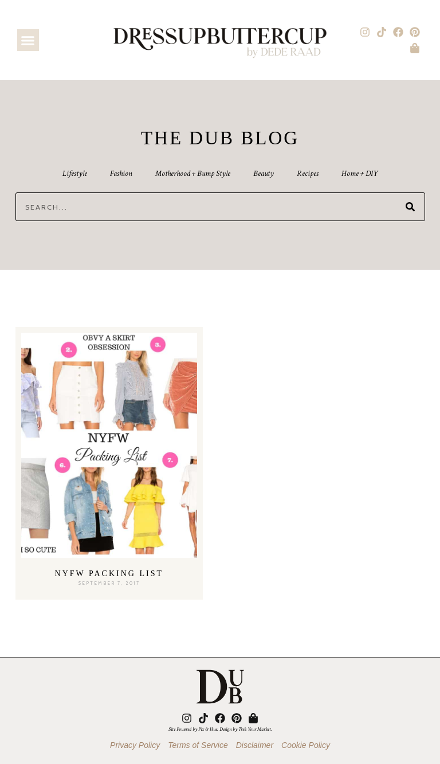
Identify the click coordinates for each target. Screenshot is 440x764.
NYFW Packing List (109, 573)
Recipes (308, 173)
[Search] (410, 206)
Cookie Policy (305, 745)
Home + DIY (359, 173)
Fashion (121, 173)
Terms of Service (198, 745)
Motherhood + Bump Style (192, 173)
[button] (28, 40)
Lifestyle (74, 173)
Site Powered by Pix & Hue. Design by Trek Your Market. (220, 729)
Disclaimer (254, 745)
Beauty (263, 173)
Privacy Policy (135, 745)
